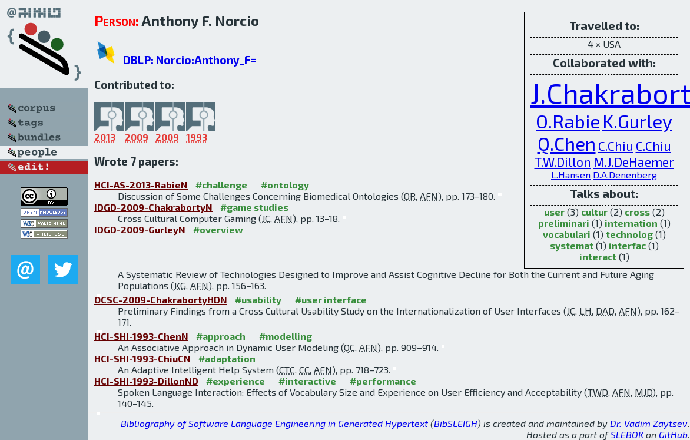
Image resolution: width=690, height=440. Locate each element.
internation (631, 223)
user (554, 211)
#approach (221, 336)
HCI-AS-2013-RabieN (141, 184)
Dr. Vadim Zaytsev (649, 423)
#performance (383, 380)
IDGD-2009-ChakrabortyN (153, 207)
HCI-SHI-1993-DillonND (146, 380)
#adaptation (227, 358)
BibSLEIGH (455, 423)
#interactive (307, 380)
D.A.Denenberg (625, 174)
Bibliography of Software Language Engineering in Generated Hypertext (274, 423)
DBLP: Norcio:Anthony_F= (190, 60)
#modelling (285, 336)
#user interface (331, 299)
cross (637, 211)
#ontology (285, 184)
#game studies (254, 207)
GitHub (673, 434)
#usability (258, 299)
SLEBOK (627, 434)
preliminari (563, 223)
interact (597, 256)
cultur (594, 211)
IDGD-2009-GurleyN (139, 229)
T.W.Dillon (563, 161)
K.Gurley (637, 121)
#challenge (221, 184)
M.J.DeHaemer (633, 161)
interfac (627, 245)
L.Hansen (571, 174)
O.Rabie (568, 121)
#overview (218, 229)
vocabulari (567, 234)
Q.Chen (567, 143)
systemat (571, 245)
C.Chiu (615, 145)
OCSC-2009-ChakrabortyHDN (160, 299)
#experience (235, 380)
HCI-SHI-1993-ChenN (141, 336)
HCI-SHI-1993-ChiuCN (142, 358)
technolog (629, 234)
